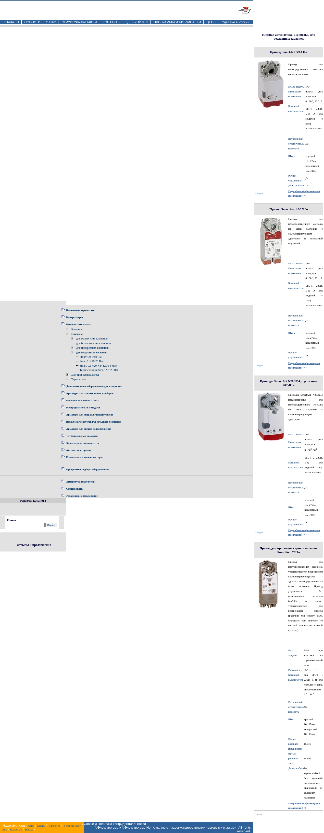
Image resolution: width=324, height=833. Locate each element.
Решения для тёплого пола (82, 400)
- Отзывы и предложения (33, 545)
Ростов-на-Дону (72, 825)
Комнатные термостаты (80, 310)
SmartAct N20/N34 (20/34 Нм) (98, 365)
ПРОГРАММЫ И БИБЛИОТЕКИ (177, 22)
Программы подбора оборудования (87, 469)
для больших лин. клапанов (93, 343)
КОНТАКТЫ (111, 22)
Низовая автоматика (78, 324)
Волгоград (16, 829)
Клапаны (76, 329)
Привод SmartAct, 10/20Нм (288, 209)
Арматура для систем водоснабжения (88, 428)
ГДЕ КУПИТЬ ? (137, 22)
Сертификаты (74, 488)
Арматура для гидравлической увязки (89, 414)
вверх (259, 193)
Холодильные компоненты (82, 442)
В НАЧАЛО (10, 22)
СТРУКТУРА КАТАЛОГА (79, 22)
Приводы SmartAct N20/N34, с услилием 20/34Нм (288, 383)
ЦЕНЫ (211, 22)
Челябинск (54, 825)
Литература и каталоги (80, 481)
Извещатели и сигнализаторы (84, 457)
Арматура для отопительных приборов (89, 393)
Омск (31, 825)
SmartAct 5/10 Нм (91, 357)
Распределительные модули (83, 407)
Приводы (77, 333)
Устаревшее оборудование (82, 495)
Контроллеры (74, 317)
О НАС (51, 22)
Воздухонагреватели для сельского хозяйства (93, 421)
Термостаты (78, 379)
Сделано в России (235, 22)
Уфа (4, 829)
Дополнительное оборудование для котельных (94, 386)
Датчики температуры (85, 374)
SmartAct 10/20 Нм (91, 361)
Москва (29, 829)
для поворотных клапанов (92, 347)
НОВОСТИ (32, 22)
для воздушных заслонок (91, 352)
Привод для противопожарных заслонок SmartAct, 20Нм (289, 550)
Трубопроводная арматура (82, 435)
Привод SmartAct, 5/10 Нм (289, 52)
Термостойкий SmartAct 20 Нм (99, 370)
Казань (41, 825)
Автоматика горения (78, 450)
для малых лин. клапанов (92, 338)
